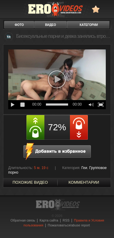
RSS (66, 220)
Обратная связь (22, 220)
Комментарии (83, 182)
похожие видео (30, 182)
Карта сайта (49, 220)
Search (106, 9)
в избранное (95, 9)
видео (50, 25)
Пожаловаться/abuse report (69, 225)
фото (19, 25)
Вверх (102, 225)
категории (89, 25)
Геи (84, 168)
